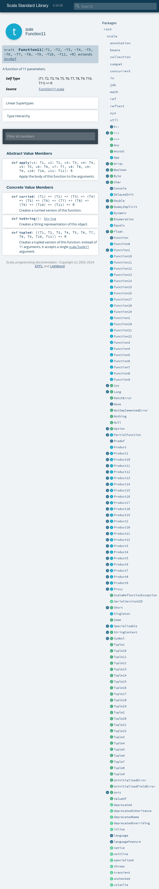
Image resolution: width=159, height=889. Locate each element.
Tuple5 (119, 749)
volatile (121, 885)
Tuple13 (120, 669)
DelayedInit (124, 194)
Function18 (123, 305)
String (50, 218)
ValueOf (120, 799)
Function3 (122, 342)
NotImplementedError (131, 410)
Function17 (123, 299)
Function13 (123, 275)
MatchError (123, 398)
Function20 (123, 324)
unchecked (122, 879)
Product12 (122, 472)
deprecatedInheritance (133, 811)
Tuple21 (120, 725)
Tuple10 (120, 651)
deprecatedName (126, 817)
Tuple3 (119, 737)
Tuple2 (119, 712)
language (121, 835)
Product (120, 447)
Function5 (122, 355)
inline (119, 829)
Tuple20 (120, 718)
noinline (121, 854)
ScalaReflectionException (135, 595)
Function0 (122, 244)
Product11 (122, 466)
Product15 (122, 490)
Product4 (121, 552)
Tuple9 (119, 774)
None (117, 404)
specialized (124, 860)
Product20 (122, 527)
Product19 (122, 515)
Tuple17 (120, 694)
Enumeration (124, 219)
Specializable (125, 626)
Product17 (122, 503)
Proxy (118, 589)
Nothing (120, 416)
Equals (119, 225)
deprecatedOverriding (132, 823)
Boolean (120, 170)
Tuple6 (119, 755)
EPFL (39, 266)
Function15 (123, 287)
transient (122, 872)
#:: (116, 127)
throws (119, 866)
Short (118, 607)
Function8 (122, 373)
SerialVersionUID (128, 601)
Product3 (121, 546)
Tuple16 (120, 688)
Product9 (121, 583)
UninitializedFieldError (134, 786)
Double (119, 201)
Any (116, 145)
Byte (117, 176)
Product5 (121, 558)
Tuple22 (120, 731)
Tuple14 (120, 675)
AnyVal (119, 151)
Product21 (122, 533)
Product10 (122, 459)
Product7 (121, 570)
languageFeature (127, 842)
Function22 (123, 336)
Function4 (122, 349)
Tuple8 (119, 768)
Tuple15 (120, 681)
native (119, 848)
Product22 (122, 540)
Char (117, 182)
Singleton (122, 614)
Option (119, 428)
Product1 (121, 453)
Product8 (121, 577)
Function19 (123, 312)
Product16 (122, 496)
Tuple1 (119, 644)
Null (117, 422)
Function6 (122, 361)
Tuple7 (119, 762)
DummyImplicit (125, 207)
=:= (116, 139)
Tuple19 (120, 706)
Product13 (122, 478)
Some (117, 620)
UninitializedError (130, 780)
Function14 (123, 281)
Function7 (122, 367)
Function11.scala (51, 89)
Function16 (123, 293)
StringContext (125, 632)
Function (121, 238)
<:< (116, 133)
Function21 (123, 330)
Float (118, 231)
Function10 (123, 256)
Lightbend (57, 266)
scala (29, 29)
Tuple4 (119, 743)
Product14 (122, 484)
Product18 (122, 509)
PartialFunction (127, 435)
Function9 (122, 379)
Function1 (122, 250)
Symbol (119, 638)
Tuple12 (120, 663)
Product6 (121, 564)
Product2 (121, 521)
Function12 (123, 268)
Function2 (122, 318)
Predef (119, 441)
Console (120, 188)
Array (118, 164)
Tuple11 (120, 657)
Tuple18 (120, 700)
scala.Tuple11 (79, 246)
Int (116, 386)
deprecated (123, 805)
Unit (117, 792)
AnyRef (10, 59)
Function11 (123, 262)
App (116, 157)
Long (117, 392)
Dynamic (120, 213)
